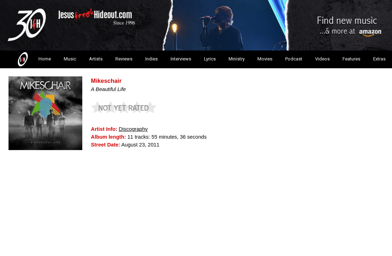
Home (33, 59)
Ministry (237, 59)
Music (70, 59)
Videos (322, 59)
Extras (379, 59)
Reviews (123, 59)
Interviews (181, 59)
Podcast (293, 59)
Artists (96, 59)
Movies (264, 59)
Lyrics (210, 59)
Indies (151, 59)
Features (351, 59)
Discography (133, 129)
